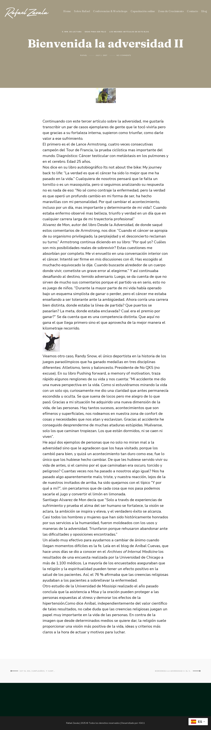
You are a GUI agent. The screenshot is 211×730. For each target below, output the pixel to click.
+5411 (141, 723)
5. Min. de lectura (71, 32)
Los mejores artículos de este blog (129, 32)
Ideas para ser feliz (95, 32)
